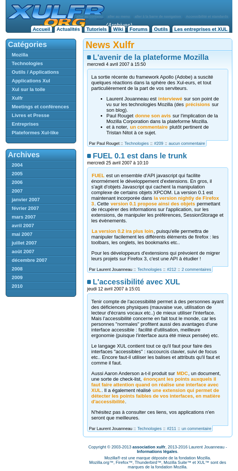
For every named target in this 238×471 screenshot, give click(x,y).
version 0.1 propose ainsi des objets (153, 204)
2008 (17, 269)
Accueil (41, 29)
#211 (171, 428)
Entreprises (25, 124)
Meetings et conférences (40, 106)
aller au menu (118, 16)
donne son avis (153, 116)
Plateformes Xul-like (35, 132)
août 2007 (23, 251)
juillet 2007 (24, 243)
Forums (139, 29)
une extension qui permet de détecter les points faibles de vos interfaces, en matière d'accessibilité (155, 395)
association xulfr (148, 447)
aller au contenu (90, 16)
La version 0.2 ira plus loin (122, 231)
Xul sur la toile (28, 89)
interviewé (170, 99)
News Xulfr (110, 45)
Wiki (118, 29)
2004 (17, 165)
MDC (182, 373)
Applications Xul (31, 81)
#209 (158, 143)
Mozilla (20, 55)
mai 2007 (22, 234)
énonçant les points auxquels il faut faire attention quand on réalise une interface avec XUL (154, 384)
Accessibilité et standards (207, 16)
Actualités (68, 29)
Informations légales (157, 451)
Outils (161, 29)
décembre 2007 (29, 260)
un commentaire (148, 127)
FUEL (98, 175)
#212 (171, 269)
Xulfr (17, 98)
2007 (17, 191)
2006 (17, 182)
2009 (17, 277)
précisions (198, 104)
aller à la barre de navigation (158, 16)
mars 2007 (24, 217)
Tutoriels (96, 29)
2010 (17, 286)
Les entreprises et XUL (200, 29)
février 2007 (25, 208)
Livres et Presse (30, 115)
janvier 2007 (26, 199)
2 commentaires (196, 269)
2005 (17, 173)
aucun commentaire (187, 143)
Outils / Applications (35, 72)
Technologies (136, 143)
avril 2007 (23, 225)
